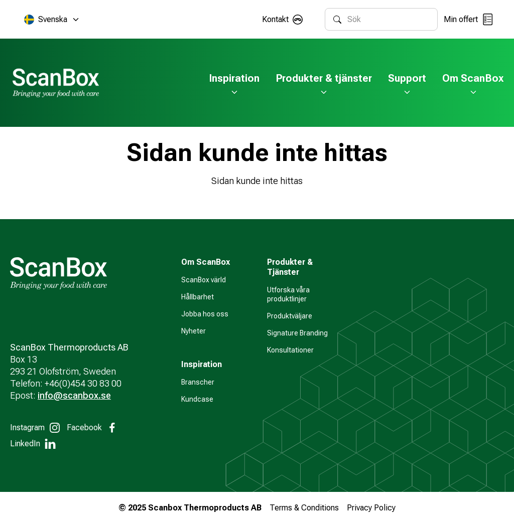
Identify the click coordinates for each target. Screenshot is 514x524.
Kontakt (275, 19)
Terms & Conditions (304, 507)
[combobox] (388, 19)
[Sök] (337, 20)
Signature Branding (297, 333)
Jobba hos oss (204, 314)
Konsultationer (290, 350)
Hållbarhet (197, 297)
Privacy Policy (371, 507)
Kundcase (197, 399)
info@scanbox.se (74, 395)
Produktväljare (289, 316)
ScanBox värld (203, 280)
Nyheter (193, 331)
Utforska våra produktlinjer (288, 294)
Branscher (197, 382)
